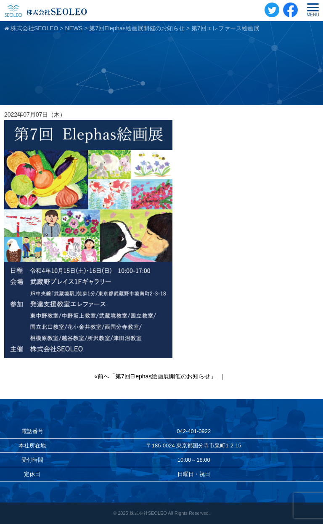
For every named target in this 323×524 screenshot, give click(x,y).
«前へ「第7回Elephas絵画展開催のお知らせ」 (155, 376)
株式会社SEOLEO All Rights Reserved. (170, 513)
